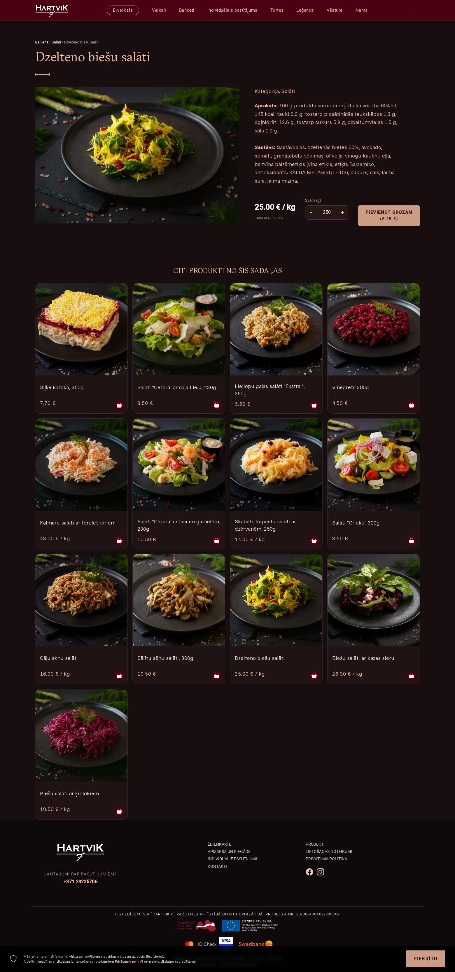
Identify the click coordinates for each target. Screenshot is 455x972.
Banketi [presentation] (187, 10)
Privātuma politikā (129, 961)
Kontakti (217, 866)
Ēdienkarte (219, 844)
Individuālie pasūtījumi (232, 858)
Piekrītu (426, 958)
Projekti (315, 844)
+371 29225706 (80, 881)
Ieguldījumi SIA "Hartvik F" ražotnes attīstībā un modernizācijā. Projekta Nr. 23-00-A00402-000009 (227, 914)
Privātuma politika (326, 858)
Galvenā (41, 42)
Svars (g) (313, 200)
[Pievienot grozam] (119, 405)
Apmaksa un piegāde (229, 851)
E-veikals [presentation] (123, 10)
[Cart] (417, 10)
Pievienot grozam (389, 216)
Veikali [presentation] (159, 10)
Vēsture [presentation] (335, 10)
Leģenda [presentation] (305, 10)
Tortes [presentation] (277, 10)
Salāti (57, 42)
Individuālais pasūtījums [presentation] (232, 10)
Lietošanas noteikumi (329, 851)
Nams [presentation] (362, 10)
